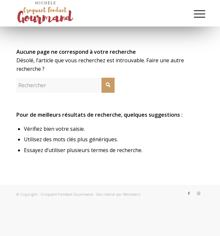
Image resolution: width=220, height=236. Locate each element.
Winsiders (131, 194)
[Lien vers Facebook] (189, 193)
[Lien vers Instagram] (199, 193)
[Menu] (194, 14)
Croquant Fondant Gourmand (67, 194)
